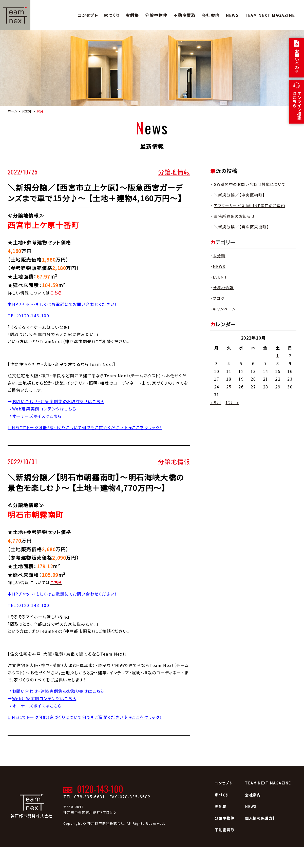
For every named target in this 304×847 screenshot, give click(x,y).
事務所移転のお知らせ (234, 216)
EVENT (220, 277)
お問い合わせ (297, 61)
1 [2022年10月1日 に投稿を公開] (277, 355)
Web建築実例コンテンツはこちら (44, 409)
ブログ (219, 298)
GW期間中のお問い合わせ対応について (250, 184)
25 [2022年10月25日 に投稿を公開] (229, 387)
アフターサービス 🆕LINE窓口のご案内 (249, 205)
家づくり (111, 15)
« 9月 (215, 402)
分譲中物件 (156, 15)
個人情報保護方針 (261, 818)
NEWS (232, 15)
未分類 (219, 255)
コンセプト (88, 15)
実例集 (132, 15)
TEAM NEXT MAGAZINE (270, 15)
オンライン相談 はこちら (296, 105)
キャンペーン (224, 308)
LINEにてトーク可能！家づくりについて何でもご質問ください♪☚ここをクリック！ (85, 427)
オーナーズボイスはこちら (37, 416)
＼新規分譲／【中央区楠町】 (239, 195)
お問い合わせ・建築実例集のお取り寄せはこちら (58, 401)
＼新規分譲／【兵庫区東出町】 (241, 226)
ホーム (12, 111)
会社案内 (210, 15)
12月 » (232, 402)
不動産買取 (184, 15)
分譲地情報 (174, 171)
